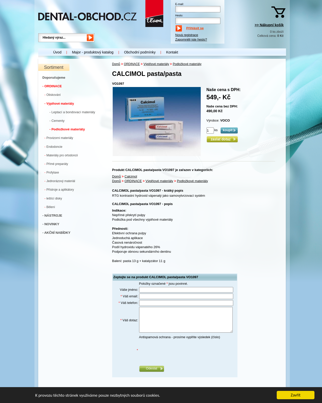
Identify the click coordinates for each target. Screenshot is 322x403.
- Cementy (57, 121)
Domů (116, 64)
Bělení (50, 207)
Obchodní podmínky (139, 52)
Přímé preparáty (56, 164)
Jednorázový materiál (60, 181)
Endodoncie (53, 147)
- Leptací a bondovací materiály (72, 112)
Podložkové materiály (187, 64)
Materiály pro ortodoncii (61, 155)
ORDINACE (132, 64)
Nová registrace (186, 35)
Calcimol (131, 176)
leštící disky (53, 198)
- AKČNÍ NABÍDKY (56, 233)
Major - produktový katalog (92, 52)
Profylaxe (52, 172)
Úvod (57, 52)
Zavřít (296, 395)
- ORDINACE (52, 86)
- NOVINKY (51, 224)
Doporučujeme (54, 77)
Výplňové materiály (59, 103)
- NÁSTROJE (52, 215)
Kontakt (172, 52)
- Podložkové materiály (67, 129)
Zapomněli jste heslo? (191, 39)
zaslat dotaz (222, 139)
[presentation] (177, 350)
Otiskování (53, 95)
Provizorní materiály (59, 138)
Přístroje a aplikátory (59, 189)
